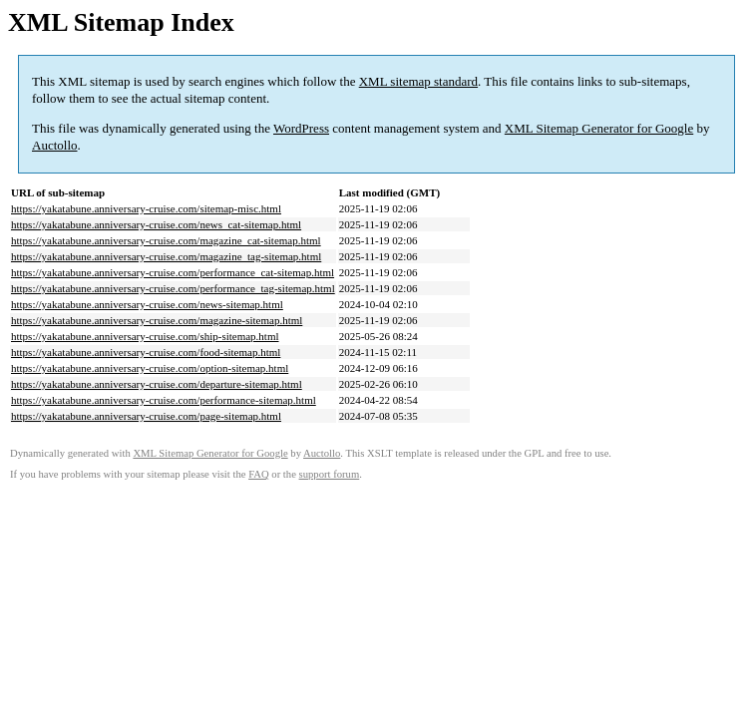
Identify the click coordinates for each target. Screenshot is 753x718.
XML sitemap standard (418, 81)
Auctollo (55, 145)
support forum (329, 474)
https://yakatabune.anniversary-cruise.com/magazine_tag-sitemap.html (166, 256)
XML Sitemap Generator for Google (599, 128)
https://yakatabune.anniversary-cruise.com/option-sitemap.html (149, 368)
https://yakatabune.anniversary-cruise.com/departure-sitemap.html (156, 384)
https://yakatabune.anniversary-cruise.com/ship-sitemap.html (145, 336)
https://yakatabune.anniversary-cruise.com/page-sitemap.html (146, 416)
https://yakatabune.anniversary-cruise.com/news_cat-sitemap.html (156, 224)
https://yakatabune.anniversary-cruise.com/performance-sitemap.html (163, 400)
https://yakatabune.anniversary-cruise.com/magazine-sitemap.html (156, 320)
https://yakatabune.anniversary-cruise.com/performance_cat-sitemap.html (172, 272)
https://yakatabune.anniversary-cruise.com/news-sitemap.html (147, 304)
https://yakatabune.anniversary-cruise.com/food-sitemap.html (145, 352)
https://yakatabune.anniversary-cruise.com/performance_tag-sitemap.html (173, 288)
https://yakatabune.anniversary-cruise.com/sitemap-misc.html (146, 208)
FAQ (258, 474)
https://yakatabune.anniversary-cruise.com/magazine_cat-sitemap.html (166, 240)
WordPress (301, 128)
